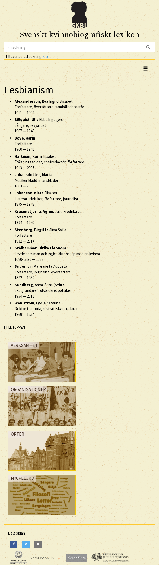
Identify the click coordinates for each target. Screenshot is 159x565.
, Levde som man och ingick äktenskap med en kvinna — (57, 253)
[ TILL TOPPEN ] (15, 327)
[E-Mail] (38, 544)
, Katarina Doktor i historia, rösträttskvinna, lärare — (47, 309)
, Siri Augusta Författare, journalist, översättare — (43, 272)
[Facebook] (13, 544)
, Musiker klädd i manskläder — (36, 180)
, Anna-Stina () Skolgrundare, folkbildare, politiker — (43, 290)
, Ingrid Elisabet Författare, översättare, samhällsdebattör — (49, 107)
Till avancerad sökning (26, 56)
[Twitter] (26, 544)
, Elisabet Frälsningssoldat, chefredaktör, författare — (49, 162)
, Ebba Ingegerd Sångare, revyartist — (39, 125)
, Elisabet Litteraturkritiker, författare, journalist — (46, 198)
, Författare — (25, 144)
